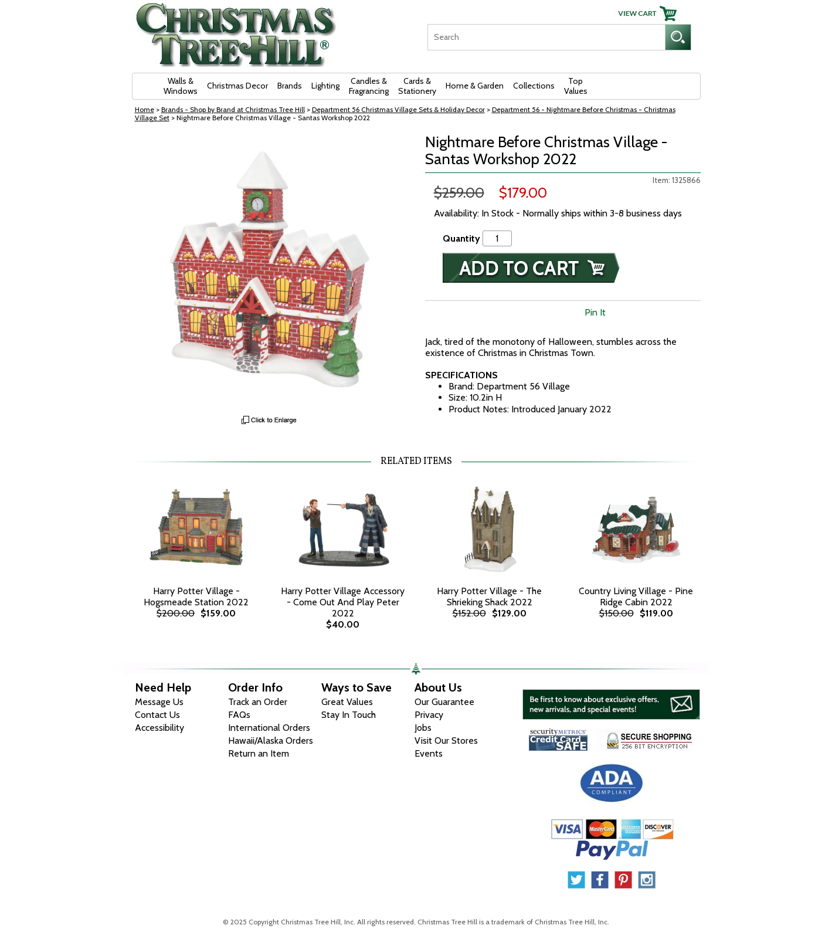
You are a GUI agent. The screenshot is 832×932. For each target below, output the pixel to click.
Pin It (595, 312)
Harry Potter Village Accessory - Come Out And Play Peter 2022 (343, 602)
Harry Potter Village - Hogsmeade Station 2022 (196, 596)
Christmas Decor (237, 85)
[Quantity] (497, 238)
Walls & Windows (181, 86)
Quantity (461, 238)
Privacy (429, 714)
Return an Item (258, 753)
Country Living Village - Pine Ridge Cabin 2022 (636, 596)
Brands (289, 85)
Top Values (576, 86)
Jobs (423, 727)
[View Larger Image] (269, 271)
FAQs (239, 714)
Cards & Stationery (417, 86)
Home (144, 109)
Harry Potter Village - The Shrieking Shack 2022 (489, 596)
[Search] (546, 37)
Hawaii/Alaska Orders (270, 740)
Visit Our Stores (446, 740)
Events (429, 753)
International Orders (269, 727)
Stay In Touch (348, 714)
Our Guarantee (444, 701)
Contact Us (157, 714)
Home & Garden (475, 85)
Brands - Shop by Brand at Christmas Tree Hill (233, 109)
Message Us (159, 701)
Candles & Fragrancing (369, 86)
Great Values (347, 701)
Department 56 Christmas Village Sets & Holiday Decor (398, 109)
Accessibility (159, 727)
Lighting (325, 85)
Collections (534, 85)
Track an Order (257, 701)
